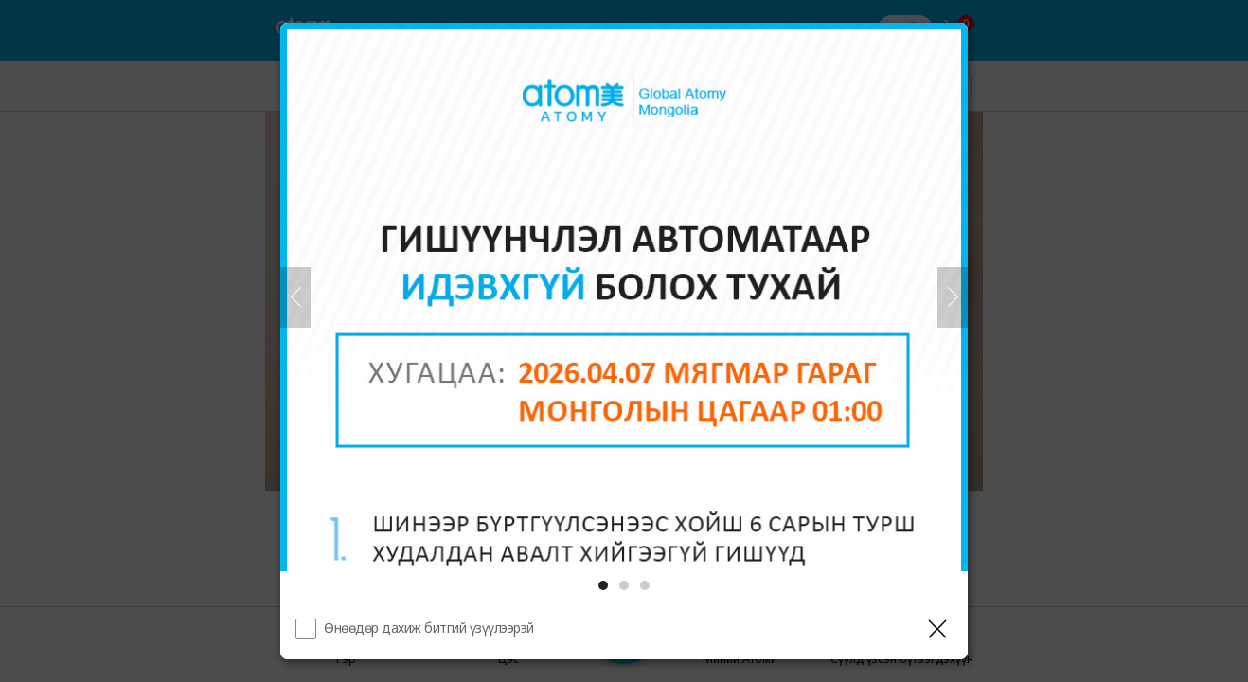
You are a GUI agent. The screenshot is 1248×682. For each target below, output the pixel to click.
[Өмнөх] (295, 297)
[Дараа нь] (952, 297)
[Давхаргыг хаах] (937, 629)
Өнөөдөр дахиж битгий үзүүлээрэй (429, 628)
